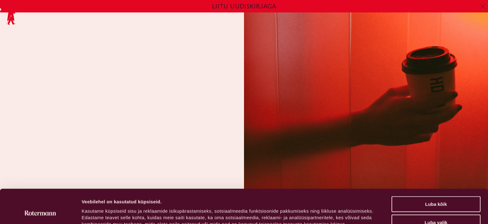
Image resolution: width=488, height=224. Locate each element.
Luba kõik (436, 172)
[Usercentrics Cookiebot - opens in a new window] (40, 212)
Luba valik (436, 190)
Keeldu (436, 208)
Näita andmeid (321, 211)
